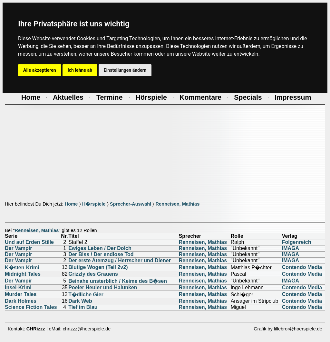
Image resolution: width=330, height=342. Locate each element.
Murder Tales (20, 294)
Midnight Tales (23, 274)
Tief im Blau (82, 307)
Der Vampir (18, 248)
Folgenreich (296, 242)
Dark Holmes (20, 301)
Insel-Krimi (18, 287)
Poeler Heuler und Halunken (102, 287)
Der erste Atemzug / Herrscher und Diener (119, 260)
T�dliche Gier (85, 294)
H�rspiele (94, 204)
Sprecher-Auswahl (130, 204)
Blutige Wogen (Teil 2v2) (98, 267)
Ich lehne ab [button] (80, 70)
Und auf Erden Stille (29, 242)
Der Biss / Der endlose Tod (100, 254)
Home (71, 204)
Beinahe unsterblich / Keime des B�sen (117, 281)
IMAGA (290, 248)
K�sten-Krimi (22, 267)
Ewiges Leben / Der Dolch (99, 248)
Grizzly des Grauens (93, 274)
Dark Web (80, 301)
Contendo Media (302, 267)
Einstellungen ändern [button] (125, 70)
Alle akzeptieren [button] (39, 70)
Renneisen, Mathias (177, 204)
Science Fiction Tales (31, 307)
